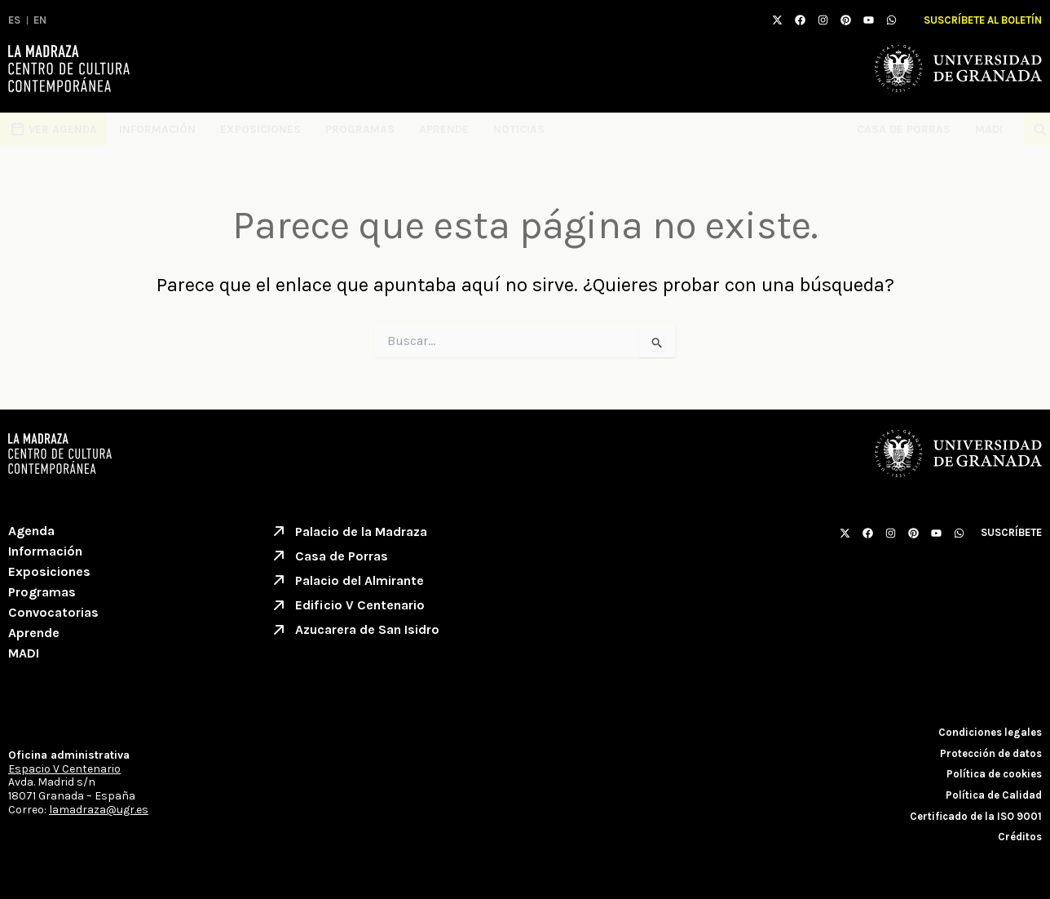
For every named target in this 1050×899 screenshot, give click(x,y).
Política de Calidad (994, 795)
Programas (360, 129)
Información (157, 129)
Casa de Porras (904, 129)
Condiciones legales (990, 732)
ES (14, 20)
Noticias (519, 129)
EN (39, 20)
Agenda (31, 530)
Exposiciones (260, 129)
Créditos (1020, 836)
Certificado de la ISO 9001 (976, 816)
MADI (993, 130)
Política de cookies (994, 774)
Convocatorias (53, 612)
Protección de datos (991, 753)
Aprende (444, 129)
